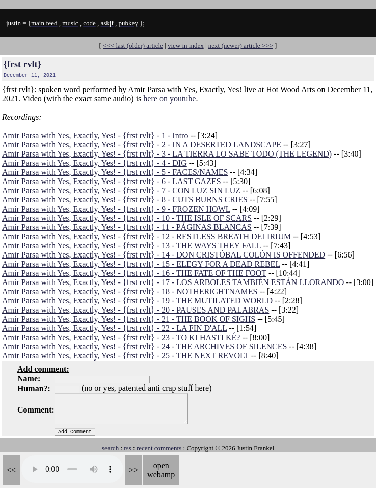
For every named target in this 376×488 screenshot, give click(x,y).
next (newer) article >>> (240, 45)
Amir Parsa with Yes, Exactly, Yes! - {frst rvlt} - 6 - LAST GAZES (111, 181)
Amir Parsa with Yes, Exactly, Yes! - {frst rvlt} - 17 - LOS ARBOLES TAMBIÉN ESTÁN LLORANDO (173, 282)
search (110, 448)
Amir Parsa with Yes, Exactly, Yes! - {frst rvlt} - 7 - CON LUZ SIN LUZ (121, 190)
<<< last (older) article (133, 45)
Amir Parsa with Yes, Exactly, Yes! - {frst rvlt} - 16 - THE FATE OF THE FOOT (134, 273)
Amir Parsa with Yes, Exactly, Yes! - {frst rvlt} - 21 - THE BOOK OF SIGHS (128, 319)
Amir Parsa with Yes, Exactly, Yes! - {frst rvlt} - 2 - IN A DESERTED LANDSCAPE (141, 144)
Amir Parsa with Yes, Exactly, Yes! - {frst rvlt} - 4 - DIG (94, 163)
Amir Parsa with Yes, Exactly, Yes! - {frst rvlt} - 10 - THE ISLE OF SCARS (127, 218)
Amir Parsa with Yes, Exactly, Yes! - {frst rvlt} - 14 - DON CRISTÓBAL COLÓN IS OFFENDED (163, 254)
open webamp (161, 470)
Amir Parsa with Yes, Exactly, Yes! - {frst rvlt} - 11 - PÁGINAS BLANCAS (127, 227)
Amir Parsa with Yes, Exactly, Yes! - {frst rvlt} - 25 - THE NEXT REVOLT (125, 355)
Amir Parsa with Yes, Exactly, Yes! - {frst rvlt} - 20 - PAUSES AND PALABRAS (135, 309)
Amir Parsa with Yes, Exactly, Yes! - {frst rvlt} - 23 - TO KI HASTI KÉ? (121, 337)
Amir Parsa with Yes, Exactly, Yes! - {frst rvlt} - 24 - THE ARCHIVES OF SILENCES (144, 346)
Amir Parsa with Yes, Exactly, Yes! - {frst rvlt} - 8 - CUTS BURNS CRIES (125, 199)
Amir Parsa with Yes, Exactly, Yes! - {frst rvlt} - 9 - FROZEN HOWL (116, 208)
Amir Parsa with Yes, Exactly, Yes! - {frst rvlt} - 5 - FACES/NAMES (115, 172)
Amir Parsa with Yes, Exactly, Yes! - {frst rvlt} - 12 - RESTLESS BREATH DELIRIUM (146, 236)
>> (133, 470)
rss (127, 448)
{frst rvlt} (22, 64)
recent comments (159, 448)
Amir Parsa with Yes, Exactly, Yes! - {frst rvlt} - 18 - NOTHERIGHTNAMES (129, 291)
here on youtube (169, 98)
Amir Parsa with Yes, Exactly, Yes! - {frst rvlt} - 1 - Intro (95, 135)
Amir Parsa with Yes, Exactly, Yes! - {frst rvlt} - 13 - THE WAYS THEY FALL (131, 245)
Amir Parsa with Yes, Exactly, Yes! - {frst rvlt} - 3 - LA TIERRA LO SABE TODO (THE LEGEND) (167, 153)
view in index (186, 45)
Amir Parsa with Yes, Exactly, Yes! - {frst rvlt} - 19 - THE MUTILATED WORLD (137, 300)
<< (11, 470)
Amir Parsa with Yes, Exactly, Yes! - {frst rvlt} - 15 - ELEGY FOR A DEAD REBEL (141, 264)
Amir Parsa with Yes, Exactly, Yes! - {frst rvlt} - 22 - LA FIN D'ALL (114, 328)
